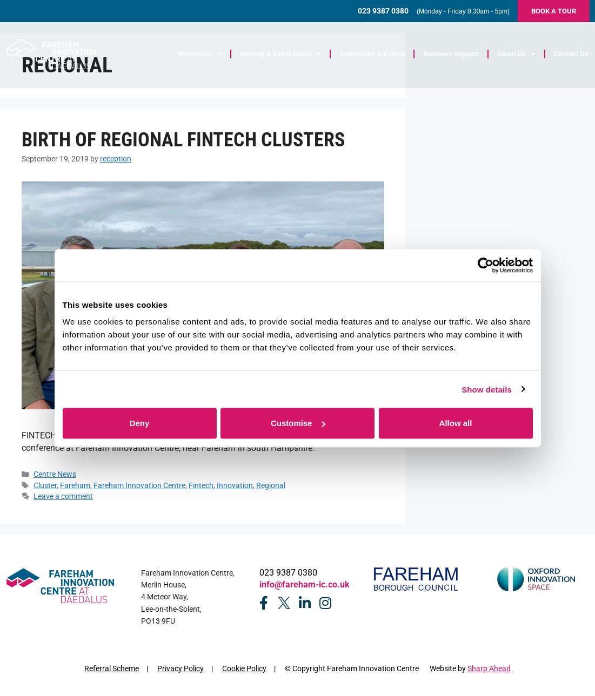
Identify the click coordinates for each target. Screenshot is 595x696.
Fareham (75, 485)
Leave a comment (63, 496)
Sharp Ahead (489, 668)
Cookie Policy (244, 668)
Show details (487, 389)
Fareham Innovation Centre (139, 485)
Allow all (455, 423)
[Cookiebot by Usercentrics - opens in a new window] (485, 265)
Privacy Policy (180, 668)
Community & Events (373, 56)
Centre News (55, 474)
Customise (298, 423)
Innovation (235, 485)
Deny (140, 423)
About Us (517, 56)
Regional (270, 485)
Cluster (45, 485)
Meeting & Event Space (281, 56)
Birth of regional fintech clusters (183, 140)
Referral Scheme (111, 668)
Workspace (200, 56)
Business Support (452, 56)
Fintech (201, 485)
